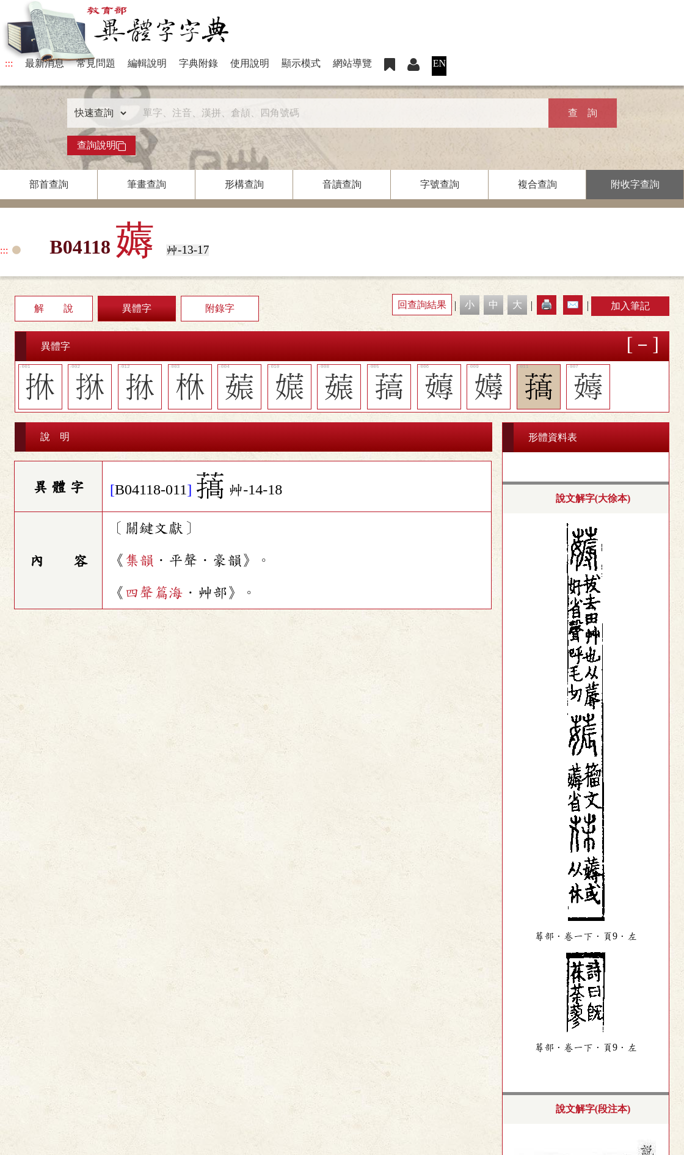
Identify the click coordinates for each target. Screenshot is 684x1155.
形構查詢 (244, 184)
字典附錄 (198, 63)
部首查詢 (48, 184)
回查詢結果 (422, 304)
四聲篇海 (154, 592)
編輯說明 (147, 63)
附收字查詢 (635, 184)
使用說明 (249, 63)
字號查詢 (439, 184)
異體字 (136, 308)
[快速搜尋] (337, 113)
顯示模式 (301, 63)
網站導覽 (352, 63)
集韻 (139, 560)
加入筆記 (630, 306)
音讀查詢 (342, 184)
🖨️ (546, 304)
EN (439, 63)
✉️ (573, 304)
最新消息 (44, 63)
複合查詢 (537, 184)
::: (9, 63)
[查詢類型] (97, 113)
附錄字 (220, 308)
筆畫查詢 (146, 184)
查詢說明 (101, 145)
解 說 (53, 308)
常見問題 (95, 63)
